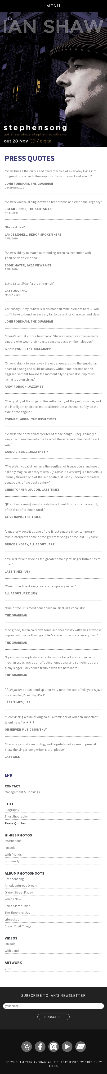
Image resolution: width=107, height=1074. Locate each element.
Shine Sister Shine (17, 906)
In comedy (12, 861)
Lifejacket (12, 919)
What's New (13, 899)
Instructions (13, 841)
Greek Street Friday (19, 892)
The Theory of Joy (17, 912)
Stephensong (14, 879)
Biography (12, 810)
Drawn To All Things (18, 926)
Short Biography (16, 816)
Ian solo (10, 847)
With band (12, 950)
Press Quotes (15, 823)
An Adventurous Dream (21, 885)
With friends (13, 854)
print (8, 968)
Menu (53, 6)
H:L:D (53, 1066)
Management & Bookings (22, 792)
